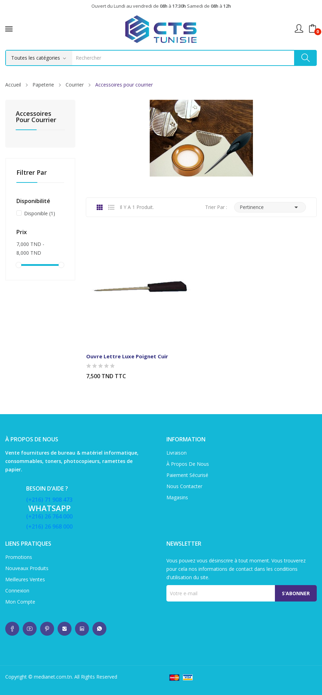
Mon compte (20, 601)
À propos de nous (187, 464)
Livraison (176, 452)
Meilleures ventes (25, 579)
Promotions (18, 557)
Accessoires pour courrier (36, 117)
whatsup (12, 629)
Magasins (177, 497)
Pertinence (270, 207)
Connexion (17, 590)
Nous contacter (184, 486)
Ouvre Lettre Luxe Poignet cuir (127, 356)
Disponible (39, 213)
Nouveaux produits (26, 568)
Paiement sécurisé (187, 475)
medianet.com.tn (53, 676)
